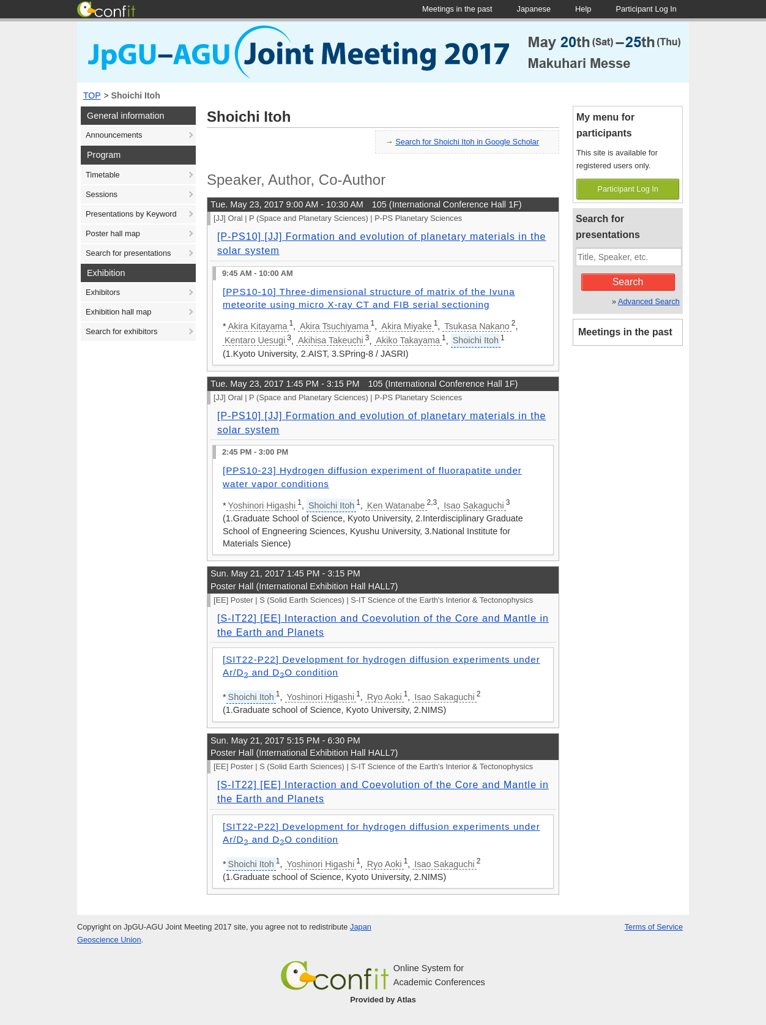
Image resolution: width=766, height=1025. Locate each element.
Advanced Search (649, 301)
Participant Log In (627, 188)
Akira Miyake (406, 326)
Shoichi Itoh (135, 95)
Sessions (101, 194)
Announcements (114, 135)
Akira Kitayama (258, 326)
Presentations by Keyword (131, 213)
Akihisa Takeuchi (330, 340)
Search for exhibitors (121, 331)
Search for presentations (128, 253)
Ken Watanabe (396, 505)
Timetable (103, 174)
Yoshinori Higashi (262, 505)
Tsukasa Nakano (476, 326)
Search (628, 282)
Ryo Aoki (384, 697)
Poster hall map (113, 233)
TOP (92, 95)
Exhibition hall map (118, 311)
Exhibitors (103, 292)
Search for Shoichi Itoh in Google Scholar (467, 141)
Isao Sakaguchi (474, 505)
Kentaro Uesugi (255, 340)
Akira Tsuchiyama (334, 326)
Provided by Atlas (383, 999)
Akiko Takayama (408, 340)
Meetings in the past (625, 332)
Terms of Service (654, 926)
